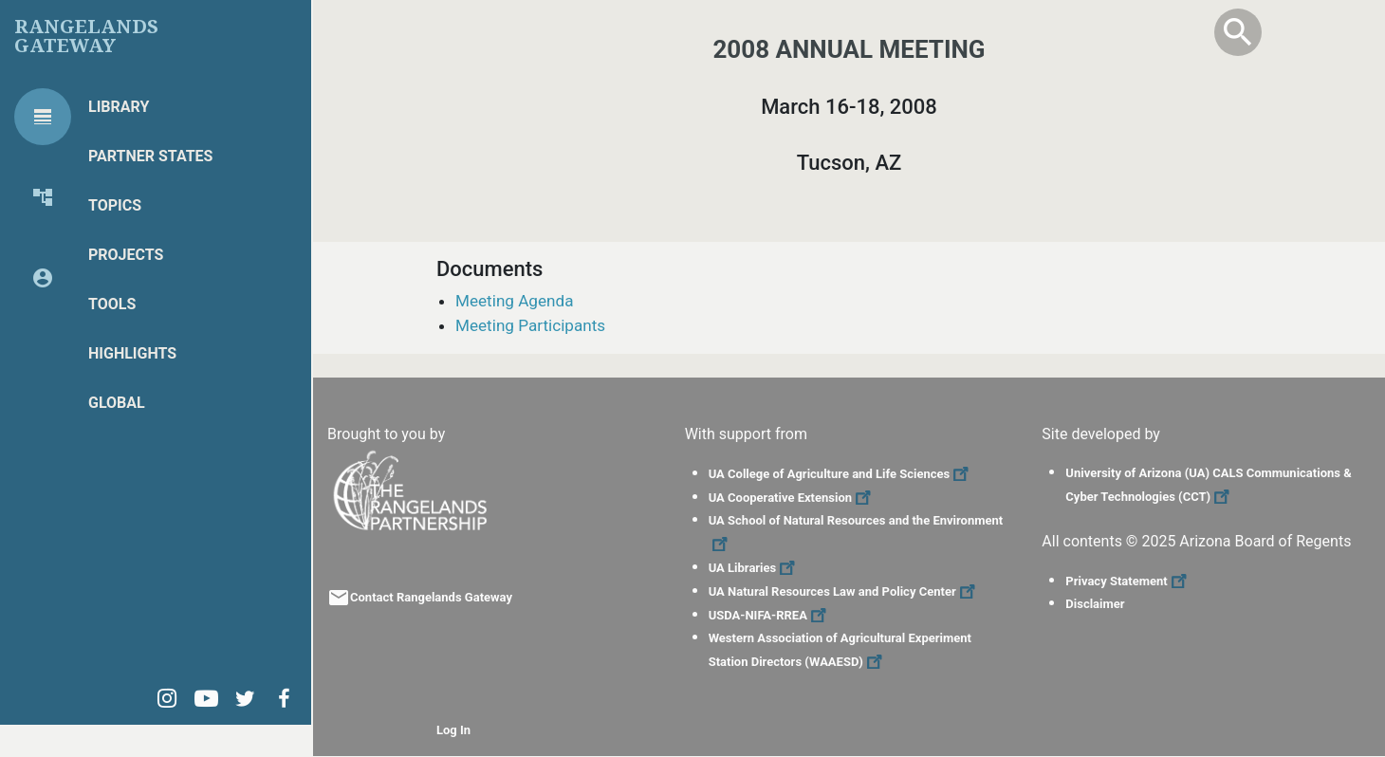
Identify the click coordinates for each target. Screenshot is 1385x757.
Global (116, 403)
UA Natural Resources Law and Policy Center (844, 591)
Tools (112, 304)
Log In (453, 730)
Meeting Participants (530, 325)
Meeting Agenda (514, 300)
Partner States (150, 156)
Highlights (132, 353)
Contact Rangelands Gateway (431, 597)
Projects (125, 255)
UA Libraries (755, 568)
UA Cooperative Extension (792, 497)
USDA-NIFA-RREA (770, 615)
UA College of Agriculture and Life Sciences (841, 474)
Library (118, 107)
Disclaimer (1094, 604)
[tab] (42, 116)
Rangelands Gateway (86, 36)
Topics (114, 205)
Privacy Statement (1128, 581)
